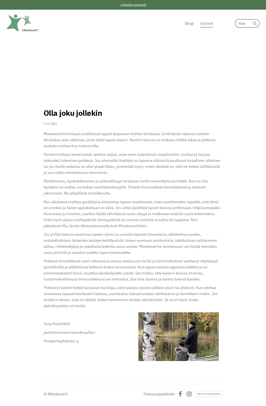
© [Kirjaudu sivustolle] (46, 393)
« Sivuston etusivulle (133, 4)
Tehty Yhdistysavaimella (208, 393)
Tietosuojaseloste (159, 394)
